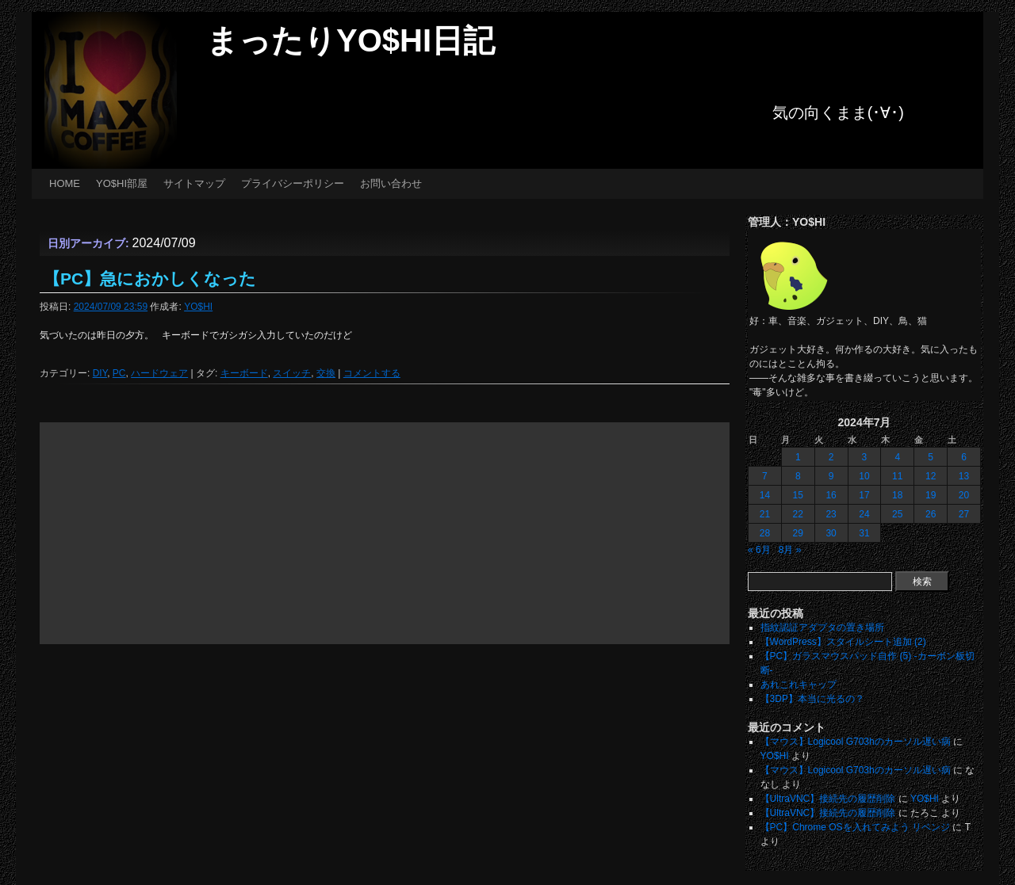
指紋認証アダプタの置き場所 (822, 627)
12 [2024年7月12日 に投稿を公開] (930, 476)
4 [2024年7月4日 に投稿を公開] (897, 457)
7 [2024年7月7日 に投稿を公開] (765, 476)
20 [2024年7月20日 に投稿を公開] (964, 495)
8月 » (790, 549)
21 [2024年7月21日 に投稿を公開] (765, 514)
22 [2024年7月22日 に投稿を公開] (798, 514)
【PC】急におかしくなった (150, 278)
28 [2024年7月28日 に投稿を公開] (765, 533)
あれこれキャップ (798, 684)
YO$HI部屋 (121, 183)
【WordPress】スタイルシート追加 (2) (843, 641)
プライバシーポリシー (292, 183)
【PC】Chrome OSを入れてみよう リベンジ (855, 827)
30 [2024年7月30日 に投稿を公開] (830, 533)
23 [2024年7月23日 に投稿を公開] (830, 514)
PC (119, 373)
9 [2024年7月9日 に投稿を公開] (831, 476)
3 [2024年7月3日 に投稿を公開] (865, 457)
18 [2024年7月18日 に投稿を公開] (897, 495)
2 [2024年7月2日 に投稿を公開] (831, 457)
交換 (325, 373)
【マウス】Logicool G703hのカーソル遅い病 (855, 741)
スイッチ (292, 373)
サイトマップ (194, 183)
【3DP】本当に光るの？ (812, 698)
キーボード (244, 373)
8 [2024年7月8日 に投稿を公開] (798, 476)
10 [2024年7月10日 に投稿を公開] (864, 476)
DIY (100, 373)
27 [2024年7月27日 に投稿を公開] (964, 514)
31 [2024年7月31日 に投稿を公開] (864, 533)
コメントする (371, 373)
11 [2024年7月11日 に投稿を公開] (897, 476)
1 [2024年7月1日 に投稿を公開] (798, 457)
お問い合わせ (391, 183)
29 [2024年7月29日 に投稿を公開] (798, 533)
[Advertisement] (385, 533)
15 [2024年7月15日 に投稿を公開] (798, 495)
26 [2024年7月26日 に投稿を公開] (930, 514)
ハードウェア (159, 373)
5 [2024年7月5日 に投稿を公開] (930, 457)
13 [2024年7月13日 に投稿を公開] (964, 476)
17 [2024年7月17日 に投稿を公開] (864, 495)
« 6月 (759, 549)
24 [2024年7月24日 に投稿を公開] (864, 514)
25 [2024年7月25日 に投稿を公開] (897, 514)
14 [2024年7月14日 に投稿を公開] (765, 495)
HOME (64, 183)
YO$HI (198, 306)
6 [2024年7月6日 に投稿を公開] (964, 457)
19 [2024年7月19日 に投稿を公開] (930, 495)
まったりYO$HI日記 (350, 40)
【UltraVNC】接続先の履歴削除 (828, 798)
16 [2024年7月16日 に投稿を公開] (830, 495)
